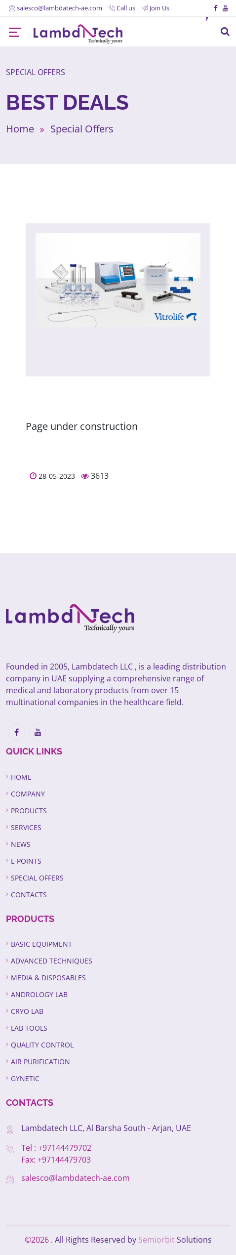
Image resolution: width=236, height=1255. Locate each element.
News (21, 844)
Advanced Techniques (51, 960)
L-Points (26, 861)
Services (26, 827)
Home (20, 128)
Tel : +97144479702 (56, 1147)
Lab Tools (29, 1028)
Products (29, 810)
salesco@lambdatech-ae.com (75, 1177)
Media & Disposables (48, 977)
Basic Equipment (41, 944)
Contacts (29, 894)
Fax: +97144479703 (56, 1159)
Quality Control (42, 1044)
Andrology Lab (39, 994)
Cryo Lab (27, 1011)
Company (28, 793)
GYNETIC (25, 1078)
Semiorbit (156, 1239)
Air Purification (40, 1061)
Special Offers (82, 128)
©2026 (38, 1239)
